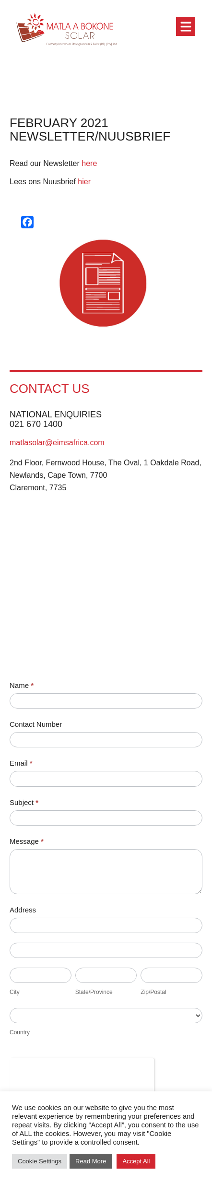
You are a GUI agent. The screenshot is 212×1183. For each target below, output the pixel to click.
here (89, 163)
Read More (90, 1161)
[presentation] (82, 1076)
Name (22, 685)
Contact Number (36, 724)
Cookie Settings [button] (39, 1161)
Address (23, 910)
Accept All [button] (136, 1161)
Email (21, 763)
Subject (24, 802)
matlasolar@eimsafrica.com (57, 442)
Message (27, 841)
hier (84, 181)
